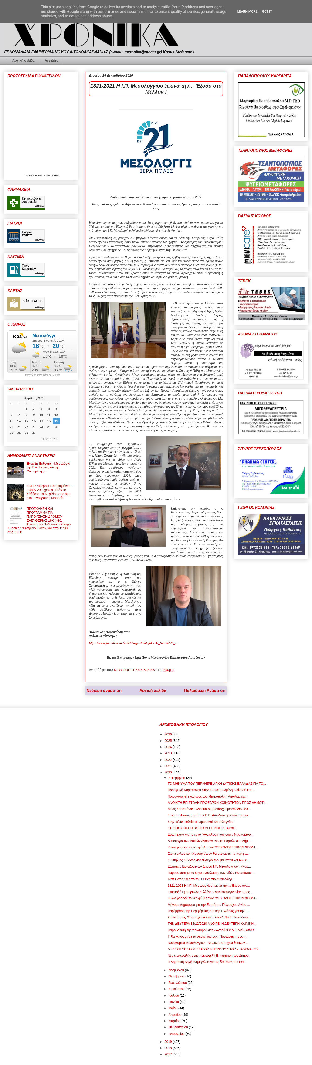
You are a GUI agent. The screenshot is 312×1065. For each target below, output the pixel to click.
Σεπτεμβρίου (178, 982)
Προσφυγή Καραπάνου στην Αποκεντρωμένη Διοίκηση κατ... (211, 790)
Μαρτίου (174, 1021)
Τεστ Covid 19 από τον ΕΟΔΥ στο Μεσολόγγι (200, 879)
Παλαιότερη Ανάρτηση (204, 690)
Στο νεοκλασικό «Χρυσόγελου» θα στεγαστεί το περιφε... (208, 853)
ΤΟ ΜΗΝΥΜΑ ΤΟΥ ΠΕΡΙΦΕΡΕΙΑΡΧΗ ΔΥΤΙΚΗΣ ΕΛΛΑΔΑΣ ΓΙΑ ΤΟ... (217, 783)
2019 (169, 1042)
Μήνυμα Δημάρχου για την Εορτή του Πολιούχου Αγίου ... (209, 905)
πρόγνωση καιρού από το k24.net (42, 375)
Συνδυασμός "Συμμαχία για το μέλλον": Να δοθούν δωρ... (209, 917)
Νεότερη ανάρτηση (104, 690)
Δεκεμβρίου (177, 778)
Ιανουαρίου (176, 1034)
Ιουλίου (174, 995)
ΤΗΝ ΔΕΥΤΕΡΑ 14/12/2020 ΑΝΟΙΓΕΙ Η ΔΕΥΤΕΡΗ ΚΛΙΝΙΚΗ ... (212, 923)
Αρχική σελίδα (23, 60)
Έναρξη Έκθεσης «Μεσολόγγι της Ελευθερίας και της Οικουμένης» (48, 467)
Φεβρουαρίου (178, 1027)
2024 (169, 747)
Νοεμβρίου (176, 970)
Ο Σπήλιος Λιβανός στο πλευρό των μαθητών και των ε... (208, 860)
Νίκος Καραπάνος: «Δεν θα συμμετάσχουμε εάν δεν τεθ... (209, 809)
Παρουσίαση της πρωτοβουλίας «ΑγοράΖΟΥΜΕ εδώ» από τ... (212, 930)
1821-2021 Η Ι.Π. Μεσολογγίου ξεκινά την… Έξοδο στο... (209, 885)
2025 (169, 740)
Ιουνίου (174, 1002)
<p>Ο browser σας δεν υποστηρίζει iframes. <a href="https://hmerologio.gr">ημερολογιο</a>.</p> (33, 418)
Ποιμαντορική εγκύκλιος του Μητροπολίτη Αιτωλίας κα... (208, 796)
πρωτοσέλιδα (35, 175)
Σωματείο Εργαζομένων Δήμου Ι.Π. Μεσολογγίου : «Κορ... (209, 866)
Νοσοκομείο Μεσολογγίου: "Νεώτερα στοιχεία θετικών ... (208, 943)
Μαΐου (173, 1008)
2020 (169, 772)
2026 (169, 734)
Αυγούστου (176, 989)
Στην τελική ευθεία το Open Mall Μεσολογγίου (200, 822)
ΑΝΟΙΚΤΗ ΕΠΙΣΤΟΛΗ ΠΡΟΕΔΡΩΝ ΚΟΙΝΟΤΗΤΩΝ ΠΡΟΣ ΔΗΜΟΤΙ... (217, 803)
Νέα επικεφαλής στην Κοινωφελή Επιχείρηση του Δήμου (208, 955)
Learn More (247, 11)
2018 (169, 1048)
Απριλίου (175, 1014)
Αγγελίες (51, 60)
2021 (169, 766)
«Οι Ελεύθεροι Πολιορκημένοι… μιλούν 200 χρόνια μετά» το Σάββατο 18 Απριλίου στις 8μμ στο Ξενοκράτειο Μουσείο (50, 491)
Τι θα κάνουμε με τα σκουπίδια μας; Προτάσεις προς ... (207, 936)
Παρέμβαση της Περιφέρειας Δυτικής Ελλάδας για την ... (208, 911)
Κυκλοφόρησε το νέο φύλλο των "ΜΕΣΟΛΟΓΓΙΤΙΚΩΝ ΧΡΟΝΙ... (213, 847)
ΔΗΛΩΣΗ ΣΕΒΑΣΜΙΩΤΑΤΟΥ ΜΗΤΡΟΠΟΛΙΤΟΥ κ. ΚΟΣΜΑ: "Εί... (214, 949)
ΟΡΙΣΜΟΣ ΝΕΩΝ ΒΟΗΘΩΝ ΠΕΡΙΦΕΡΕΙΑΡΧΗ (201, 828)
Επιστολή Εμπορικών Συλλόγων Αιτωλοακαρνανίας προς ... (210, 892)
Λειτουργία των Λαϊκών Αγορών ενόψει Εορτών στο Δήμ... (209, 841)
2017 (169, 1054)
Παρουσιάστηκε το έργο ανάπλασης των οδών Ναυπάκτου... (211, 873)
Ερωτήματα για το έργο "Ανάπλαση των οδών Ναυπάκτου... (210, 834)
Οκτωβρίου (176, 976)
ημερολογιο (49, 438)
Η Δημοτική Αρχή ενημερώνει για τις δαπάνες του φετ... (207, 962)
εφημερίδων (53, 175)
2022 (169, 760)
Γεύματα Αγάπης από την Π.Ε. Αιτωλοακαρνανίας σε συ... (209, 815)
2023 (169, 753)
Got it (267, 11)
